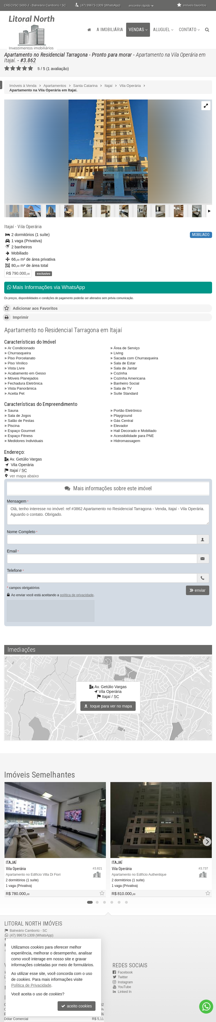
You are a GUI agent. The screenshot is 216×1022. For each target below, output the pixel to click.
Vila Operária (29, 226)
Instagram (125, 982)
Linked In (125, 992)
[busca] (207, 30)
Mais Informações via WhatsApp (46, 287)
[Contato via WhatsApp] (206, 1007)
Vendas (138, 29)
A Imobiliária (110, 29)
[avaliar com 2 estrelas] (12, 68)
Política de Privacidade (31, 985)
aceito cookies (76, 1006)
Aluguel (163, 29)
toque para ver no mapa (108, 706)
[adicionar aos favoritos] (101, 893)
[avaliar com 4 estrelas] (24, 68)
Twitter (123, 977)
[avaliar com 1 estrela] (7, 68)
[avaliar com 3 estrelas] (18, 68)
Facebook (125, 972)
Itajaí (9, 226)
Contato (189, 29)
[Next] (207, 842)
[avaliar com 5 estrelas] (30, 68)
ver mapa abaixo (24, 476)
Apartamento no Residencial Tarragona (46, 54)
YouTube (124, 987)
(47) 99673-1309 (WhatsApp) (100, 5)
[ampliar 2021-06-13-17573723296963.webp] (76, 152)
